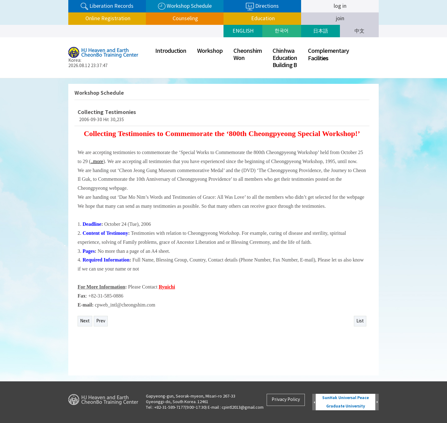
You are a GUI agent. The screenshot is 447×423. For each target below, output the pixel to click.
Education (262, 18)
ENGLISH (243, 31)
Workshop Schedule (185, 6)
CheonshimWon (247, 54)
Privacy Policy (286, 399)
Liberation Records (107, 6)
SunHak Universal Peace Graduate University (345, 402)
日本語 (320, 31)
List (360, 321)
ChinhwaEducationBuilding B (285, 58)
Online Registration (107, 18)
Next (85, 321)
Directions (262, 6)
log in (340, 6)
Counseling (184, 18)
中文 (359, 31)
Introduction (170, 51)
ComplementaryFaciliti (328, 55)
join (340, 18)
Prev (100, 321)
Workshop (210, 51)
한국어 (282, 31)
